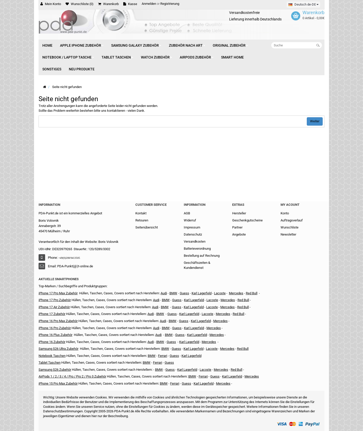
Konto (285, 213)
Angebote (239, 234)
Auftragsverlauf (292, 220)
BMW (160, 314)
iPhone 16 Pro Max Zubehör (58, 321)
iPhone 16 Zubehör (52, 342)
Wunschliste (289, 227)
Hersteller (239, 213)
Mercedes (236, 293)
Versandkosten (194, 241)
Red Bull (251, 293)
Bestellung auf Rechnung (202, 255)
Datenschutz (193, 234)
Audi (155, 307)
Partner (237, 227)
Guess (184, 293)
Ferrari (174, 383)
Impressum (192, 227)
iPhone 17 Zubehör (52, 314)
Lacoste (212, 349)
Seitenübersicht (146, 227)
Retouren (141, 220)
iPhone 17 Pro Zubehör (55, 300)
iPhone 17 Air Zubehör (54, 307)
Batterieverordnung (197, 248)
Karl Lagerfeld (201, 293)
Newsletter (288, 234)
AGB (187, 213)
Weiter (314, 121)
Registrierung (169, 4)
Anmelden (149, 4)
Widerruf (190, 220)
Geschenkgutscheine (247, 220)
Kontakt (140, 213)
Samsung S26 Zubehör (55, 369)
